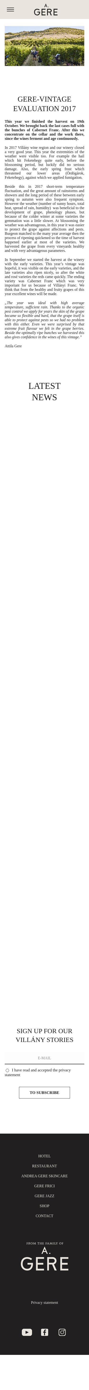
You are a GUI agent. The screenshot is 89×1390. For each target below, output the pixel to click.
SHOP (44, 1206)
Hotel (44, 1156)
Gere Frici (44, 1186)
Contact (44, 1216)
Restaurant (44, 1166)
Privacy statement (44, 1302)
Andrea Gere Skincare (44, 1176)
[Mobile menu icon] (10, 9)
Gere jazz (44, 1196)
